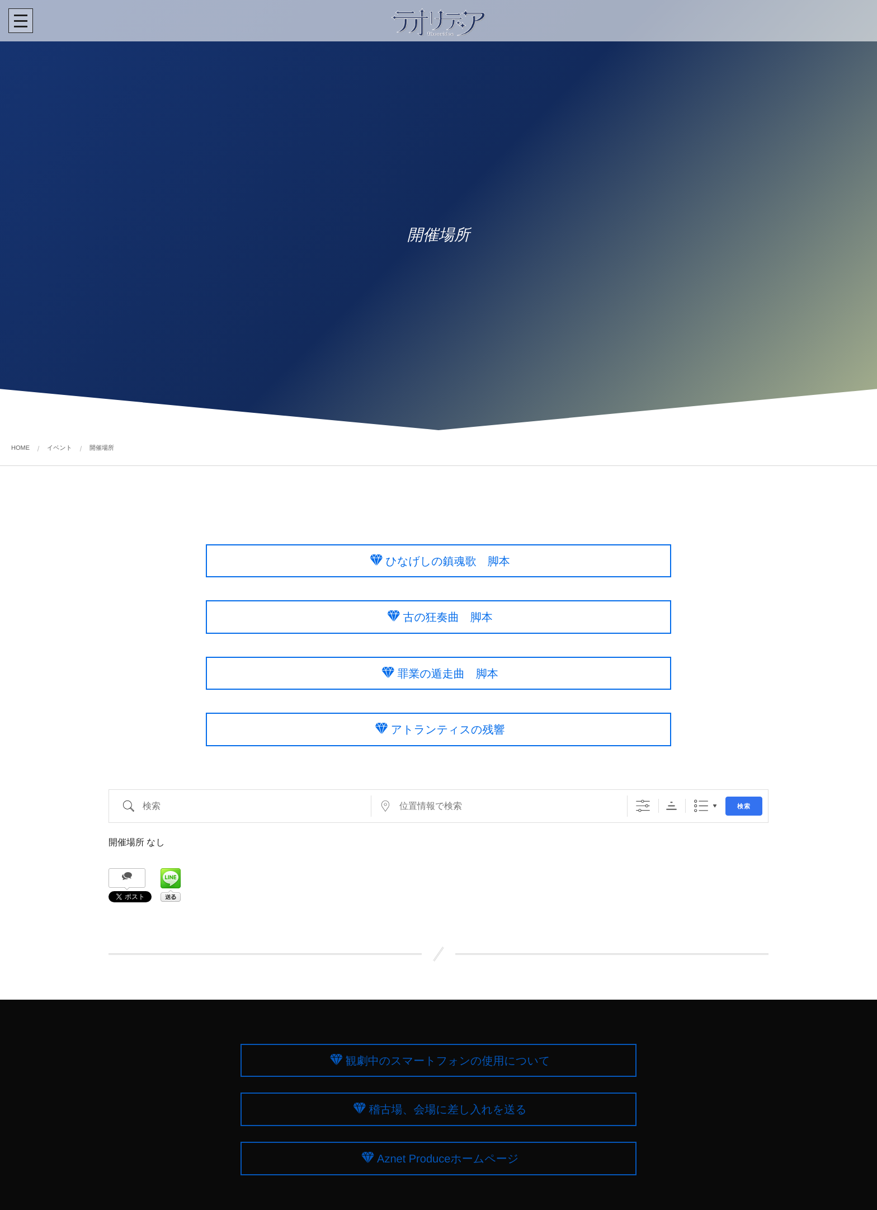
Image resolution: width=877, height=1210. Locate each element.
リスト (701, 806)
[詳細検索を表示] (643, 806)
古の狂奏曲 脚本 (447, 617)
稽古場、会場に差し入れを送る (447, 1110)
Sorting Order (671, 806)
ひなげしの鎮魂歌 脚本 (447, 561)
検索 (744, 806)
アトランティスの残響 (448, 730)
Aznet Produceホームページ (447, 1159)
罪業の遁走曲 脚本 (447, 673)
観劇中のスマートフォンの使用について (448, 1060)
